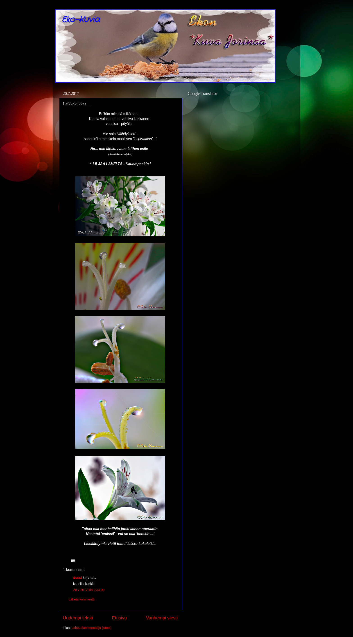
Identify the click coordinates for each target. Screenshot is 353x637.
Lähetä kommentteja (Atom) (92, 628)
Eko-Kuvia (81, 19)
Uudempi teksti (78, 617)
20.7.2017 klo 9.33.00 (88, 590)
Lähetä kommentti (81, 599)
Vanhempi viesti (162, 617)
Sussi (77, 577)
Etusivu (119, 617)
